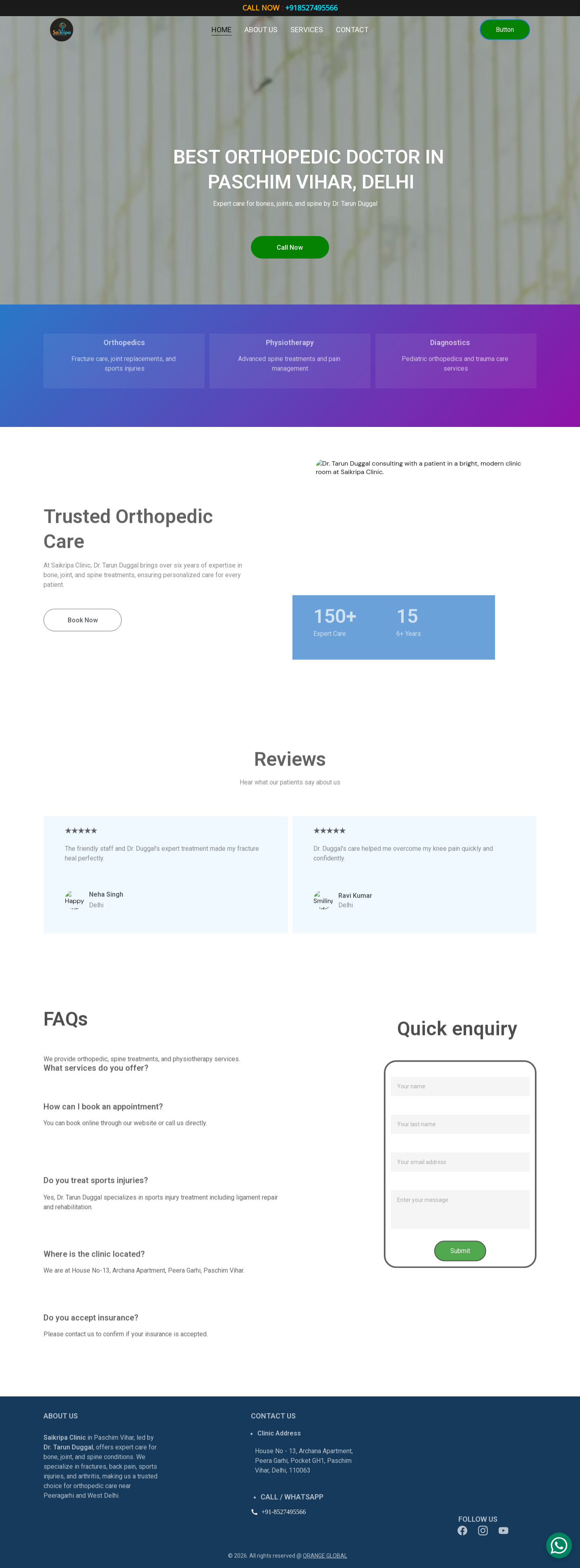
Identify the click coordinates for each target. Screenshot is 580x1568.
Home (221, 29)
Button (505, 29)
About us (261, 29)
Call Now (290, 247)
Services (306, 29)
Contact (352, 29)
